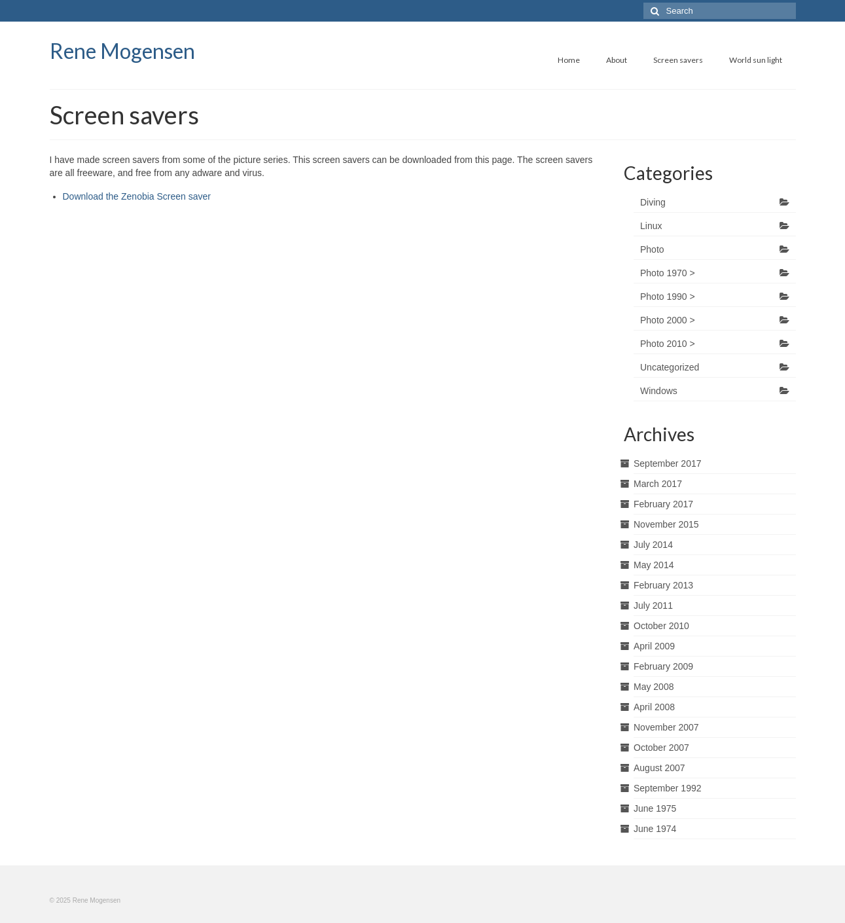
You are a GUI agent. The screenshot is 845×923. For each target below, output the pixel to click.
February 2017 (663, 504)
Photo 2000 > (667, 320)
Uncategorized (669, 367)
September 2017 (668, 463)
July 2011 (653, 605)
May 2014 (654, 565)
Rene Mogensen (122, 50)
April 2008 (654, 707)
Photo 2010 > (667, 343)
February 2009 (663, 666)
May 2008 (654, 686)
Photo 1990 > (667, 296)
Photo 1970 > (667, 273)
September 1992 (668, 788)
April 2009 (654, 646)
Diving (653, 202)
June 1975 (655, 808)
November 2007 (666, 727)
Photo (652, 249)
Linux (651, 226)
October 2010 (661, 626)
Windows (658, 391)
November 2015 (666, 524)
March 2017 (658, 484)
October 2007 (661, 747)
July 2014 (653, 544)
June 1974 (655, 828)
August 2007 (659, 768)
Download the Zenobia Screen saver (137, 196)
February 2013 (663, 585)
